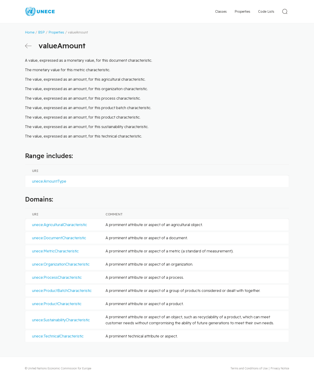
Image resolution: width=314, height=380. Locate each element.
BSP (41, 32)
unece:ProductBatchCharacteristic (62, 290)
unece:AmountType (49, 181)
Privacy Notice (280, 368)
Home (29, 32)
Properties (242, 11)
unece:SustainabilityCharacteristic (61, 320)
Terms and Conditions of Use (249, 368)
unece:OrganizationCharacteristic (61, 264)
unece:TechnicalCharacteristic (58, 336)
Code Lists (266, 11)
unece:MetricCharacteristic (55, 251)
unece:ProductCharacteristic (57, 303)
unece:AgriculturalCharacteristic (59, 224)
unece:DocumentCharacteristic (59, 238)
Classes (221, 11)
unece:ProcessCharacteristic (57, 277)
